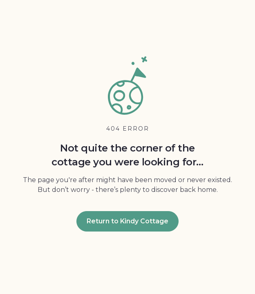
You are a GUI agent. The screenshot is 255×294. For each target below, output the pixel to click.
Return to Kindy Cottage (127, 221)
